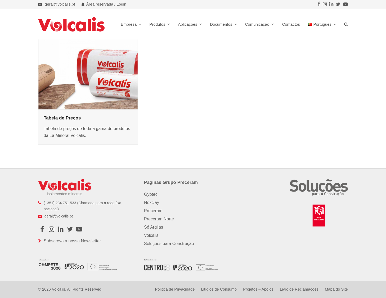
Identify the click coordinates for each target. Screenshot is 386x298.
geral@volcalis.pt (60, 4)
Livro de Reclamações (299, 289)
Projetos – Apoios (258, 289)
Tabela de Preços (62, 118)
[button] (346, 24)
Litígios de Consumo (219, 289)
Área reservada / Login (104, 4)
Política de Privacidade (175, 289)
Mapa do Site (336, 289)
